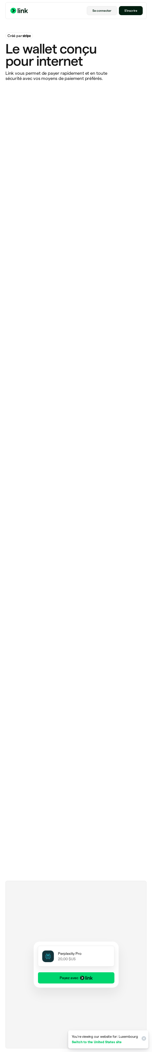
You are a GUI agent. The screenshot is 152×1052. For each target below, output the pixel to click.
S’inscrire (130, 10)
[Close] (143, 1039)
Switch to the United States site (97, 1042)
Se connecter (101, 10)
